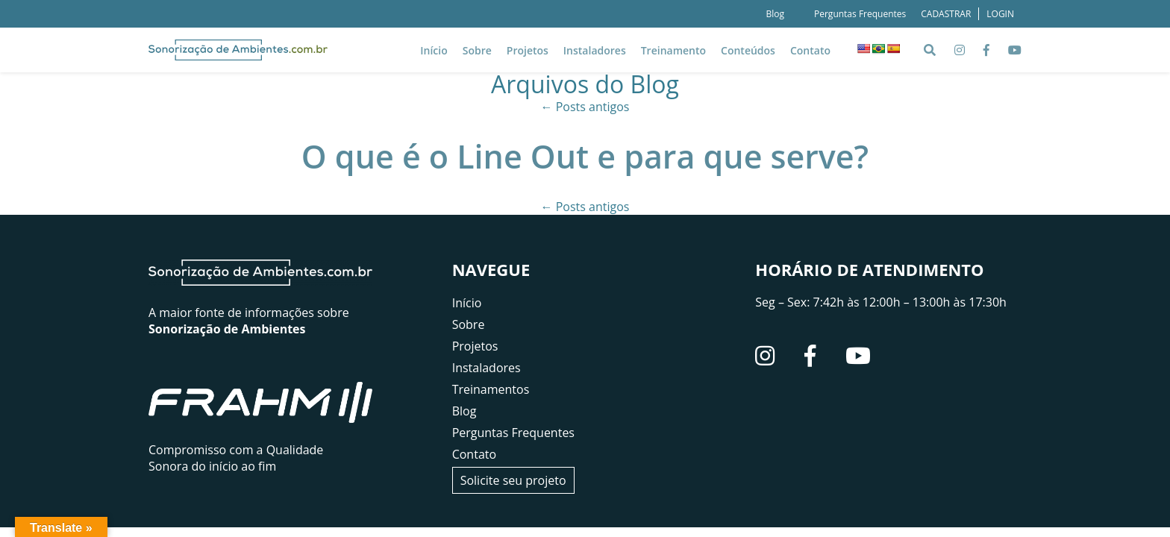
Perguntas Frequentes (860, 13)
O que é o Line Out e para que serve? (585, 156)
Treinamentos (491, 389)
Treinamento (673, 50)
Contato (810, 50)
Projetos (527, 50)
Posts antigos (585, 106)
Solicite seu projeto (513, 480)
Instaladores (594, 50)
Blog (775, 13)
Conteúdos (748, 50)
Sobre (477, 50)
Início (433, 50)
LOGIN (1000, 13)
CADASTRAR (946, 13)
